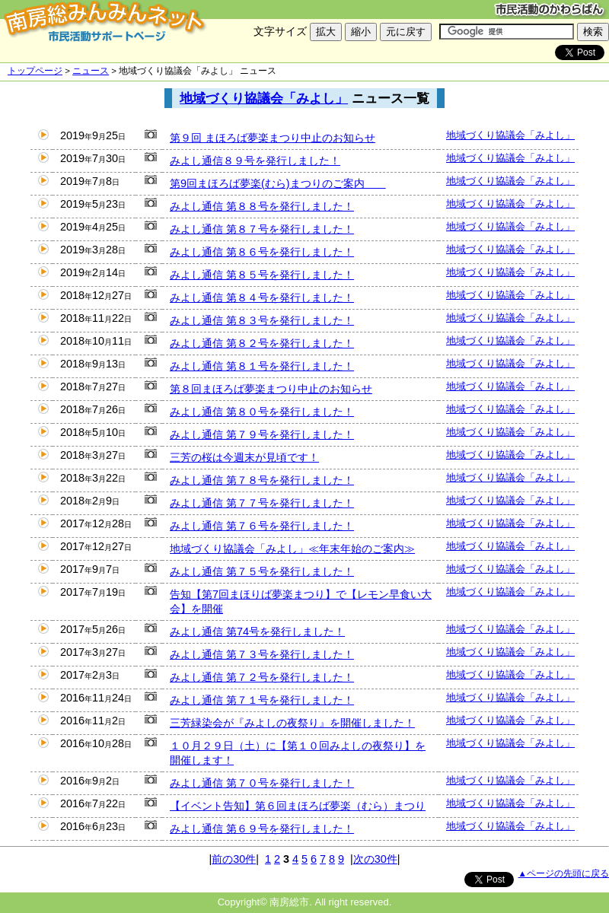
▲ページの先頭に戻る (563, 873)
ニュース (90, 70)
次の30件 (375, 859)
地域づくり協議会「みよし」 (264, 98)
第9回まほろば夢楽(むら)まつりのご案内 (278, 183)
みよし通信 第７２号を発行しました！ (262, 677)
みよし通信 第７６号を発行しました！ (262, 526)
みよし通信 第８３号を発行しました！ (262, 320)
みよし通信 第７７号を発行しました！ (262, 503)
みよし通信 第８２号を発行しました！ (262, 343)
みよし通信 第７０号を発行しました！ (262, 783)
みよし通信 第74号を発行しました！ (257, 631)
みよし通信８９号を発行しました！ (255, 160)
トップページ (35, 70)
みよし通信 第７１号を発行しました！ (262, 700)
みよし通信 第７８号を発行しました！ (262, 480)
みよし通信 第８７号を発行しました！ (262, 229)
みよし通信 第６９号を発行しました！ (262, 828)
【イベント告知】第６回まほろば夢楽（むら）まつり (298, 806)
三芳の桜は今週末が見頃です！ (244, 457)
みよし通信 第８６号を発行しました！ (262, 252)
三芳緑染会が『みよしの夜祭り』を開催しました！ (292, 723)
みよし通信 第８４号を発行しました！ (262, 297)
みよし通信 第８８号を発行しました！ (262, 206)
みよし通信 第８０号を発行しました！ (262, 412)
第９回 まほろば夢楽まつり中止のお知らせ (272, 138)
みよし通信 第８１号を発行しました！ (262, 366)
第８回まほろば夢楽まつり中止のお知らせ (271, 389)
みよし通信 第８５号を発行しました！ (262, 275)
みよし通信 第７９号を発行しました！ (262, 434)
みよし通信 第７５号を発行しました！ (262, 571)
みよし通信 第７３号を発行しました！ (262, 654)
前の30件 (234, 859)
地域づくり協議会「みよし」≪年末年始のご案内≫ (292, 548)
